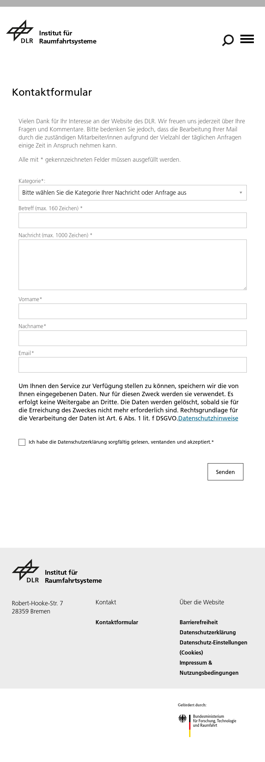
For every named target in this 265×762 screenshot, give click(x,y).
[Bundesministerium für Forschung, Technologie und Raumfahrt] (211, 743)
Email (26, 353)
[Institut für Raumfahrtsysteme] (51, 31)
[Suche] (228, 40)
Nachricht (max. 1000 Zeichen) (55, 235)
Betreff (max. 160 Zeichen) (51, 208)
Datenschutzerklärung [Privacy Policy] (208, 632)
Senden (225, 471)
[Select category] (133, 192)
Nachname (32, 326)
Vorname (30, 299)
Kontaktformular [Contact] (117, 622)
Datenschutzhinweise (208, 418)
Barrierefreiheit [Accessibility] (199, 622)
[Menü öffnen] (247, 36)
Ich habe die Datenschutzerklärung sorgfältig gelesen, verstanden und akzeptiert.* (121, 442)
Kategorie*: (32, 181)
